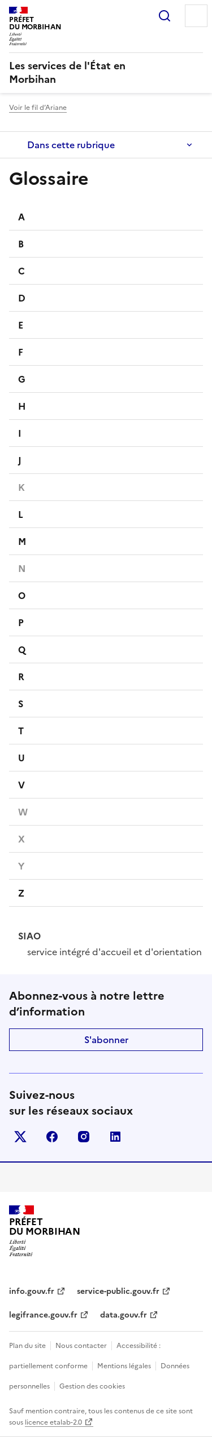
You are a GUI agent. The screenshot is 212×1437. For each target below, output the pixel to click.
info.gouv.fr (31, 1291)
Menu (196, 16)
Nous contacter (81, 1346)
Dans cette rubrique (71, 145)
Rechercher (164, 16)
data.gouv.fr (123, 1315)
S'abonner (106, 1039)
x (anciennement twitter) (20, 1136)
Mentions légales (124, 1366)
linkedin (115, 1136)
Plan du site (27, 1346)
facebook (52, 1136)
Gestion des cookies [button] (92, 1386)
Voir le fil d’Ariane (38, 108)
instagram (83, 1136)
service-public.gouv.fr (118, 1291)
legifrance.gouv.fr (43, 1315)
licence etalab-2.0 (53, 1422)
